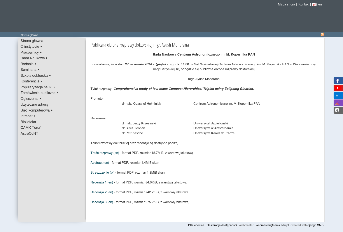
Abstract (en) (100, 162)
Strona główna (32, 41)
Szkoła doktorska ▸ (36, 75)
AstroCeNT (29, 133)
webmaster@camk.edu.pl (272, 225)
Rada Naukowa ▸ (34, 58)
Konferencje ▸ (32, 81)
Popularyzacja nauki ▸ (38, 87)
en (320, 4)
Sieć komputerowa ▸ (37, 110)
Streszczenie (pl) (102, 172)
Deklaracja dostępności (222, 225)
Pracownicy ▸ (31, 52)
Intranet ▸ (28, 116)
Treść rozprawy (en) (105, 153)
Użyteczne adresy (35, 104)
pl (314, 4)
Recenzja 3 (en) (102, 202)
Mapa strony (287, 4)
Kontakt (303, 4)
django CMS (316, 225)
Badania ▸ (29, 64)
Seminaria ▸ (30, 70)
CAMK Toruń (31, 127)
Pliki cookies (196, 225)
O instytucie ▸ (31, 46)
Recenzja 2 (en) (102, 192)
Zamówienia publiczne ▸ (40, 93)
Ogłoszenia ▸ (31, 99)
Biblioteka (28, 122)
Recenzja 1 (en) (102, 182)
